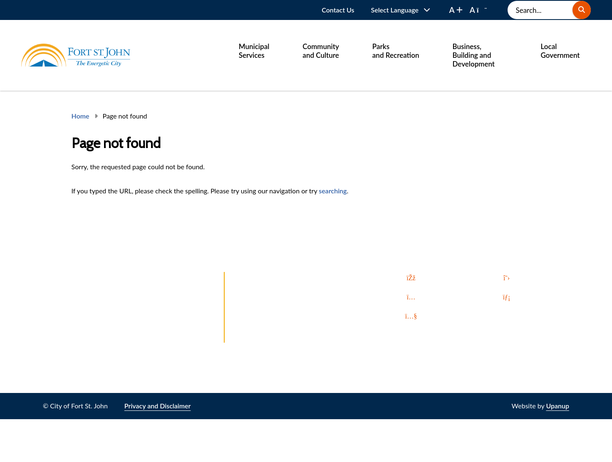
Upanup (557, 406)
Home (80, 116)
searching (333, 191)
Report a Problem (259, 277)
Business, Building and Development (474, 55)
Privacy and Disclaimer (157, 406)
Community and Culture (320, 50)
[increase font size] (456, 10)
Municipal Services (254, 50)
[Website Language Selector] (400, 10)
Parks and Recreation (395, 50)
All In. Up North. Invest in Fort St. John (290, 322)
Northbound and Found (268, 307)
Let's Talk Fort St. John (266, 292)
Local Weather (255, 337)
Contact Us (338, 10)
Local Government (560, 50)
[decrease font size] (478, 10)
